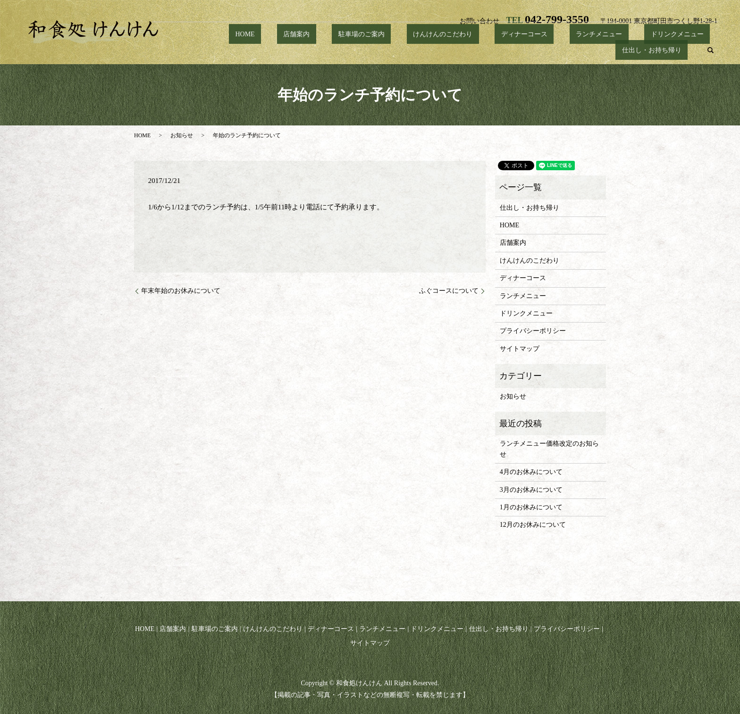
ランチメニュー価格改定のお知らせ (549, 448)
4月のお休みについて (531, 471)
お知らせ (181, 135)
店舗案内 (269, 50)
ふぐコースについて (449, 290)
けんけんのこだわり (390, 50)
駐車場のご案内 (321, 50)
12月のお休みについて (533, 524)
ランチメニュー (520, 50)
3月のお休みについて (531, 489)
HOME (230, 50)
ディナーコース (459, 50)
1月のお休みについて (531, 507)
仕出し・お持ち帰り (658, 50)
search (711, 50)
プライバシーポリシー (533, 330)
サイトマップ (519, 348)
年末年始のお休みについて (180, 290)
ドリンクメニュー (586, 50)
